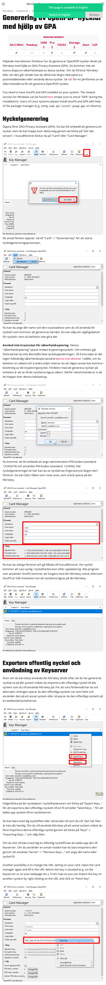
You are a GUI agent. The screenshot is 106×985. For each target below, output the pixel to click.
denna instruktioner (68, 358)
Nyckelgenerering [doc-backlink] (25, 119)
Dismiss (94, 15)
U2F (95, 45)
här (70, 79)
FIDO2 (61, 45)
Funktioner (22, 10)
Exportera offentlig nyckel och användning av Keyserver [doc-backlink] (41, 667)
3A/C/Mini (16, 45)
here (50, 97)
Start (86, 45)
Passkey (32, 45)
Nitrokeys (8, 10)
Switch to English (59, 15)
